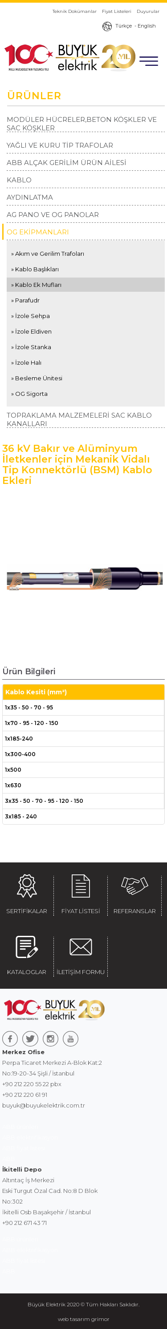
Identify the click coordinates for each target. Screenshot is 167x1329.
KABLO (19, 180)
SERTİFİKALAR (26, 892)
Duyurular (148, 11)
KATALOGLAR (26, 953)
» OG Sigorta (29, 393)
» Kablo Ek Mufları (36, 284)
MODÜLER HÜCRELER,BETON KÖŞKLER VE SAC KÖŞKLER (82, 123)
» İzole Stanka (31, 346)
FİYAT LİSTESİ (80, 892)
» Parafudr (25, 300)
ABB (8, 1158)
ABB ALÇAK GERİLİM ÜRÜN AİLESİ (66, 162)
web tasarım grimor (84, 1319)
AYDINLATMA (30, 197)
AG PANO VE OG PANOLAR (53, 214)
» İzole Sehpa (30, 315)
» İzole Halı (26, 362)
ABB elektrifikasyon (30, 1137)
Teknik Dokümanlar (75, 11)
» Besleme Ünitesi (36, 378)
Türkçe (123, 26)
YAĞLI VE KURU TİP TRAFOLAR (60, 145)
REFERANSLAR (134, 892)
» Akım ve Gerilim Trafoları (47, 253)
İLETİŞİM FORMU (80, 953)
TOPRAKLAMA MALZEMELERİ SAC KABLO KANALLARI (79, 419)
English (147, 26)
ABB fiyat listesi (23, 1148)
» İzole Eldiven (31, 331)
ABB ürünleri (20, 1126)
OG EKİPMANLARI (38, 232)
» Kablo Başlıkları (35, 269)
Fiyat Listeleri (116, 11)
